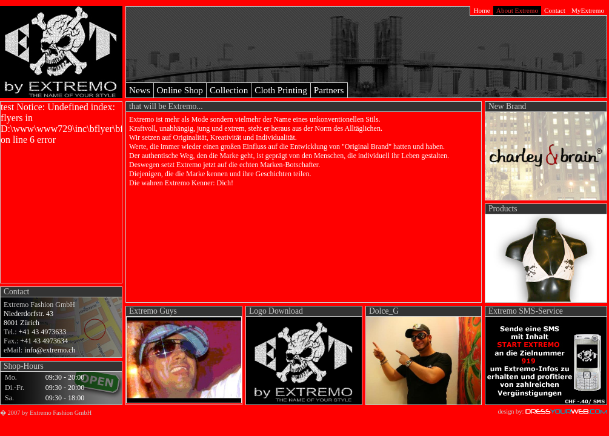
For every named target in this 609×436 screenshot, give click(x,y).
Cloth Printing (281, 90)
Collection (229, 90)
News (139, 90)
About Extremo (517, 10)
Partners (329, 90)
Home (481, 10)
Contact (554, 10)
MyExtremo (587, 10)
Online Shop (180, 90)
